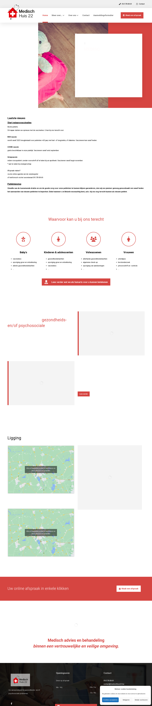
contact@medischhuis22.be (114, 684)
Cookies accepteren (110, 700)
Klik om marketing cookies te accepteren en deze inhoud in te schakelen (40, 469)
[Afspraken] (128, 588)
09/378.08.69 (109, 681)
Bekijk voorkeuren (141, 700)
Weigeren (126, 700)
